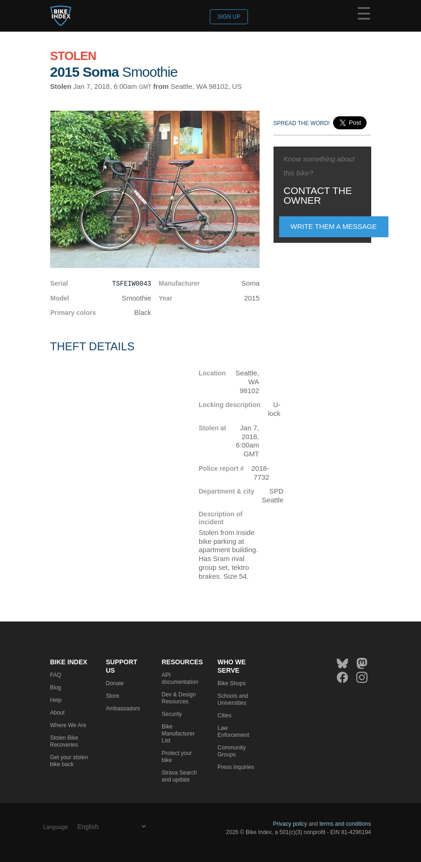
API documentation (180, 678)
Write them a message (334, 226)
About (57, 712)
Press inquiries (236, 767)
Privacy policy (290, 824)
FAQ (55, 675)
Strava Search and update (179, 776)
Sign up (228, 16)
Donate (115, 683)
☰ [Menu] (363, 15)
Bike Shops (232, 683)
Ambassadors (123, 708)
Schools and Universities (233, 699)
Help (56, 700)
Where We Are (68, 725)
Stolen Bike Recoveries (64, 741)
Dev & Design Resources (179, 698)
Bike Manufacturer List (178, 733)
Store (113, 696)
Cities (225, 715)
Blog (55, 687)
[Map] (117, 456)
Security (172, 714)
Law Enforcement (233, 731)
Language (55, 827)
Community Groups (232, 751)
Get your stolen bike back (69, 761)
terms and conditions (345, 824)
